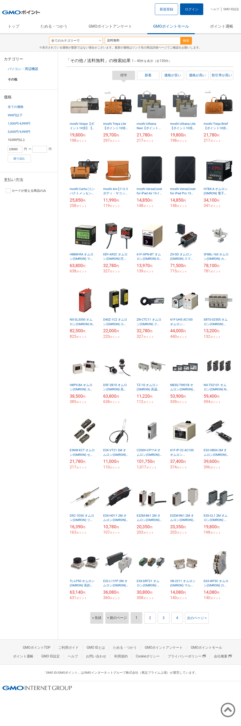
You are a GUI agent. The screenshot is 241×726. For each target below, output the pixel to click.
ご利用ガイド (68, 647)
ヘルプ (215, 9)
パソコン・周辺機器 (23, 69)
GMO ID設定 (231, 9)
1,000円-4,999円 (19, 123)
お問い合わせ (96, 656)
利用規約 (121, 656)
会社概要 (223, 656)
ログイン (191, 9)
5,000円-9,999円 (19, 132)
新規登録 (166, 9)
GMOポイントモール (171, 26)
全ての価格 (15, 107)
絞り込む (19, 158)
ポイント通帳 (221, 26)
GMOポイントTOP (36, 647)
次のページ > (197, 618)
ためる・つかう (54, 26)
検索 (186, 40)
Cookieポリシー (148, 656)
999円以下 (15, 115)
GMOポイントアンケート (110, 26)
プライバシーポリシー (187, 656)
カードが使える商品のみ (26, 190)
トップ (13, 26)
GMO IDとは (96, 647)
